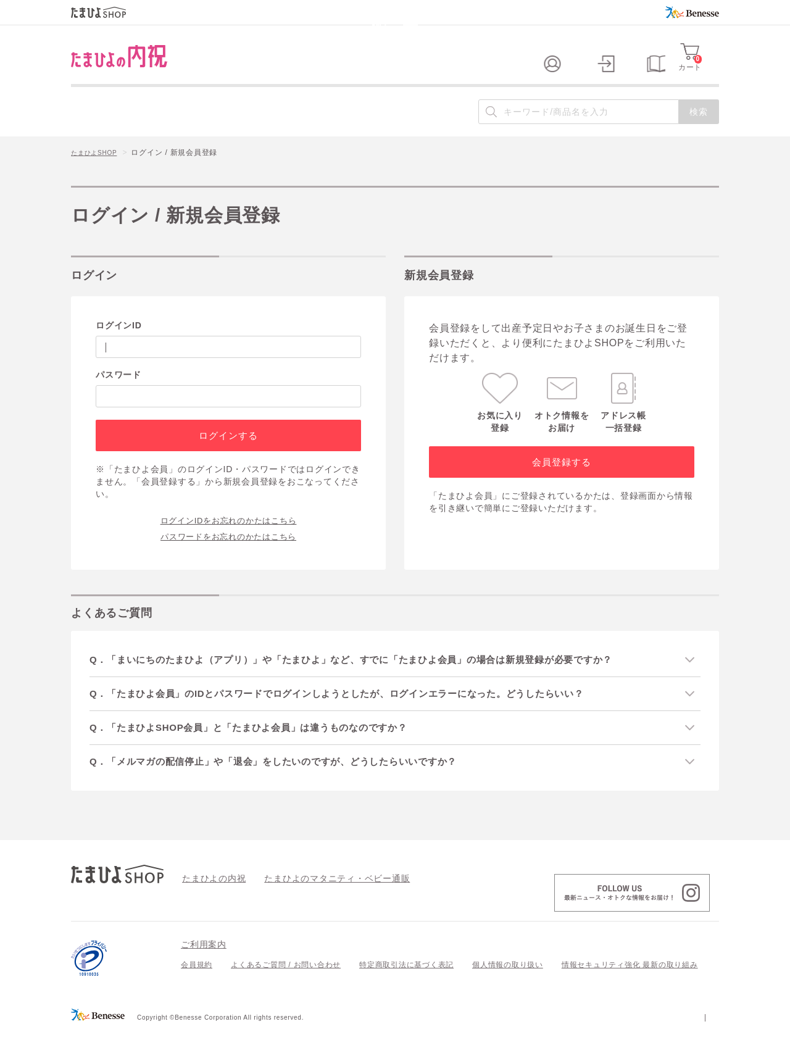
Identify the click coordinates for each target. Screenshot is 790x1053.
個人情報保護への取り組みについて (600, 1039)
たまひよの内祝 (209, 900)
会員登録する (561, 482)
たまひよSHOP (98, 173)
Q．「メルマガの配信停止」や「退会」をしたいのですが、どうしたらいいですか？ (291, 783)
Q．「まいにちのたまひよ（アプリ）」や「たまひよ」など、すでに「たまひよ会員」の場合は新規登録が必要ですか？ (374, 679)
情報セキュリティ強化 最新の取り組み (630, 987)
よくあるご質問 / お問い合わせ (286, 987)
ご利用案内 (204, 967)
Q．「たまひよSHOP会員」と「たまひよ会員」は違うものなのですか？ (264, 749)
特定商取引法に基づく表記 (406, 987)
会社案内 (703, 1039)
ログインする (228, 455)
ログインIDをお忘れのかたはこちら (229, 539)
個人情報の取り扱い (507, 987)
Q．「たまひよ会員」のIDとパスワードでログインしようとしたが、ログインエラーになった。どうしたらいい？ (358, 714)
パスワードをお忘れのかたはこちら (228, 555)
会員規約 (196, 987)
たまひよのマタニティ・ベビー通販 (318, 900)
